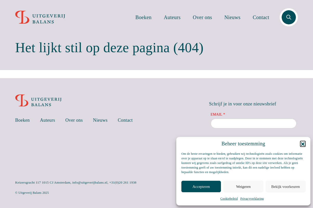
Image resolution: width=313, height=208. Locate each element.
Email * (218, 114)
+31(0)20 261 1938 (122, 182)
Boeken (143, 17)
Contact (261, 17)
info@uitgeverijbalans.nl (89, 182)
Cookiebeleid (229, 198)
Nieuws (232, 17)
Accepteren (201, 187)
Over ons (202, 17)
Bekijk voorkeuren (285, 187)
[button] (302, 143)
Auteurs (172, 17)
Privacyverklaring (252, 198)
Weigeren (243, 187)
